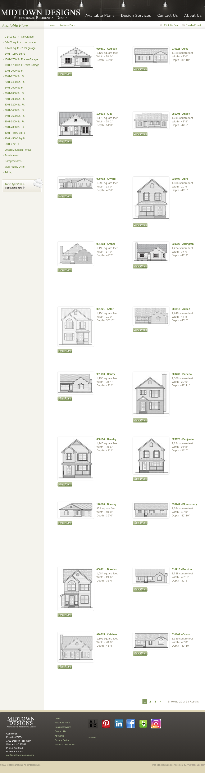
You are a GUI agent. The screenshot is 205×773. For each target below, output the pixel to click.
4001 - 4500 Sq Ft (15, 132)
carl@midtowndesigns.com (20, 755)
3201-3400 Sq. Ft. (15, 110)
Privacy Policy (62, 740)
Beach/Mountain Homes (18, 149)
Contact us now (13, 187)
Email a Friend (193, 25)
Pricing (8, 172)
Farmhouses (12, 155)
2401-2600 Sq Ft (14, 87)
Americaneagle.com (196, 765)
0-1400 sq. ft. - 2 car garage (20, 48)
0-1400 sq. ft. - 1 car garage (20, 42)
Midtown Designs (42, 14)
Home (52, 25)
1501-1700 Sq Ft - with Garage (22, 65)
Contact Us (167, 16)
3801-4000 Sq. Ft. (15, 127)
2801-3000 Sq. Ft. (15, 99)
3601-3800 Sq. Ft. (15, 121)
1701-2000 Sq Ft (14, 70)
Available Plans (100, 16)
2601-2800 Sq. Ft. (15, 93)
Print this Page (171, 25)
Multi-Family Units (14, 166)
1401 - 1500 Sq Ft (15, 53)
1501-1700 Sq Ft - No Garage (21, 59)
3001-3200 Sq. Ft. (15, 104)
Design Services (136, 16)
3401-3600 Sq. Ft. (15, 115)
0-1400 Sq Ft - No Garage (19, 36)
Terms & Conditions (64, 744)
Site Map (92, 737)
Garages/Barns (13, 161)
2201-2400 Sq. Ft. (15, 82)
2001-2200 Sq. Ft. (15, 76)
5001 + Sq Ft (12, 144)
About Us (193, 16)
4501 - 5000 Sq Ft (15, 138)
